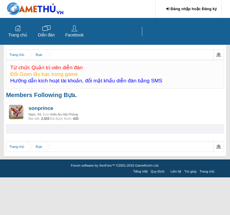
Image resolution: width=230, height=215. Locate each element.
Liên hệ (176, 171)
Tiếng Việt (140, 171)
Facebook (74, 35)
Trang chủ (18, 35)
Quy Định (157, 171)
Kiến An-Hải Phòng (64, 114)
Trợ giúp (190, 171)
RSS (219, 170)
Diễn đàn (46, 35)
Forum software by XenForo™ (115, 165)
